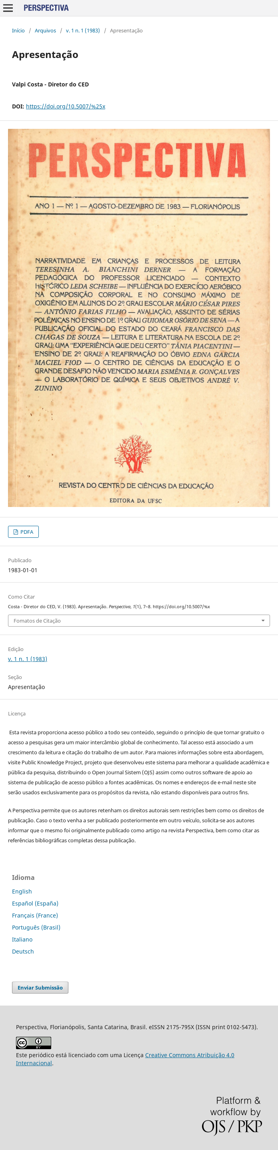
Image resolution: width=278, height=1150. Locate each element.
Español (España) (35, 903)
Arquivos (45, 30)
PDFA (26, 531)
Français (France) (35, 915)
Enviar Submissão (40, 987)
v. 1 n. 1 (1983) (83, 30)
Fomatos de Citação (37, 620)
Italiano (22, 939)
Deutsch (23, 951)
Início (18, 30)
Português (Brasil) (36, 927)
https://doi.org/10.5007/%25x (65, 106)
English (22, 891)
